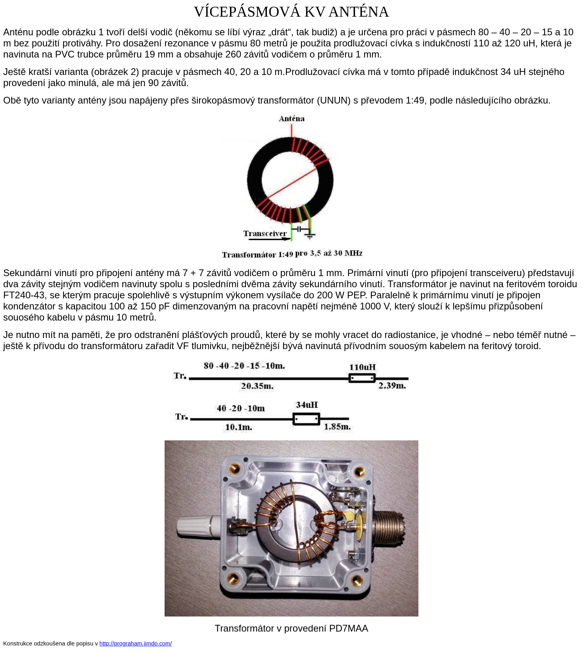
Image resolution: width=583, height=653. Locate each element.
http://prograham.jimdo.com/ (136, 643)
